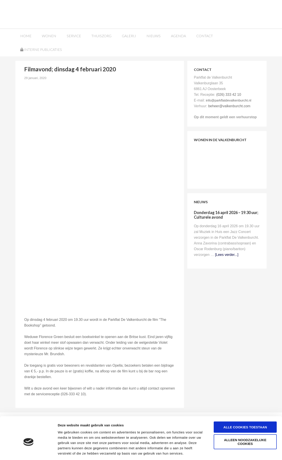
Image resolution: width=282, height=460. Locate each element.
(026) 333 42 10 (228, 94)
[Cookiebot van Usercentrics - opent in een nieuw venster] (28, 451)
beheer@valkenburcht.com (229, 106)
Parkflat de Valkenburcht (49, 14)
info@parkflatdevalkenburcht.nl (228, 100)
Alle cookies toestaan (245, 407)
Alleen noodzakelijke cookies (245, 422)
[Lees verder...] (226, 254)
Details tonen (238, 451)
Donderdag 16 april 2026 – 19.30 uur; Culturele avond (226, 215)
